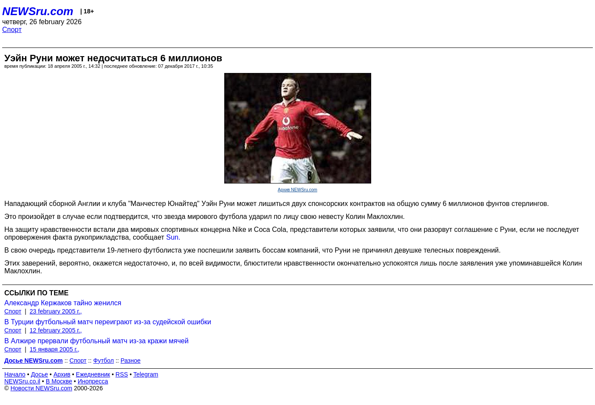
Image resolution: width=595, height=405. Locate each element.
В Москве (59, 381)
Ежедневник (93, 374)
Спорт (12, 29)
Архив (62, 374)
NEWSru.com (37, 11)
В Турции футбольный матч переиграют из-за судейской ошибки (107, 322)
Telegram (146, 374)
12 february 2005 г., (56, 330)
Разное (130, 360)
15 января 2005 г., (55, 349)
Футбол (103, 360)
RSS (121, 374)
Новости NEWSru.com (41, 388)
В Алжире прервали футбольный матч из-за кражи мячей (96, 341)
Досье (39, 374)
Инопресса (93, 381)
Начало (14, 374)
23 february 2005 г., (56, 311)
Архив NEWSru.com (297, 189)
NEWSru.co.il (22, 381)
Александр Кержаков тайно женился (62, 303)
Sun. (173, 237)
